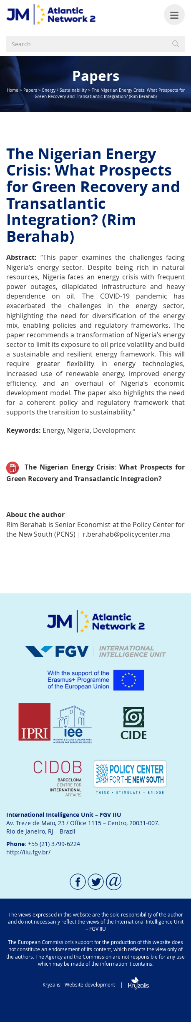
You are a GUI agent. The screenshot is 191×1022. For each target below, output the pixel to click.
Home (12, 90)
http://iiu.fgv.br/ (28, 852)
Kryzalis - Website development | (96, 984)
